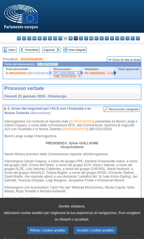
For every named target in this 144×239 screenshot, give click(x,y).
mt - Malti (96, 38)
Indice (12, 49)
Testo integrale (77, 49)
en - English (55, 38)
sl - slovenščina (127, 38)
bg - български (19, 38)
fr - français (60, 38)
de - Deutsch (40, 38)
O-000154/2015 (16, 73)
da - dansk (34, 38)
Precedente (31, 49)
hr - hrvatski (71, 38)
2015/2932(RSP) (31, 59)
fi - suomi (133, 38)
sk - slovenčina (122, 38)
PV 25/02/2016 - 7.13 (99, 73)
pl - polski (107, 38)
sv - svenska (138, 38)
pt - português (112, 38)
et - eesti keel (45, 38)
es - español (24, 38)
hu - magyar (91, 38)
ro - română (117, 38)
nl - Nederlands (102, 38)
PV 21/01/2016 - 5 (66, 73)
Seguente (49, 49)
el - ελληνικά (50, 38)
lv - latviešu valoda (81, 38)
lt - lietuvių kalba (86, 38)
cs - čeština (29, 38)
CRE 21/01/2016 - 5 (66, 76)
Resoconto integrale (124, 109)
